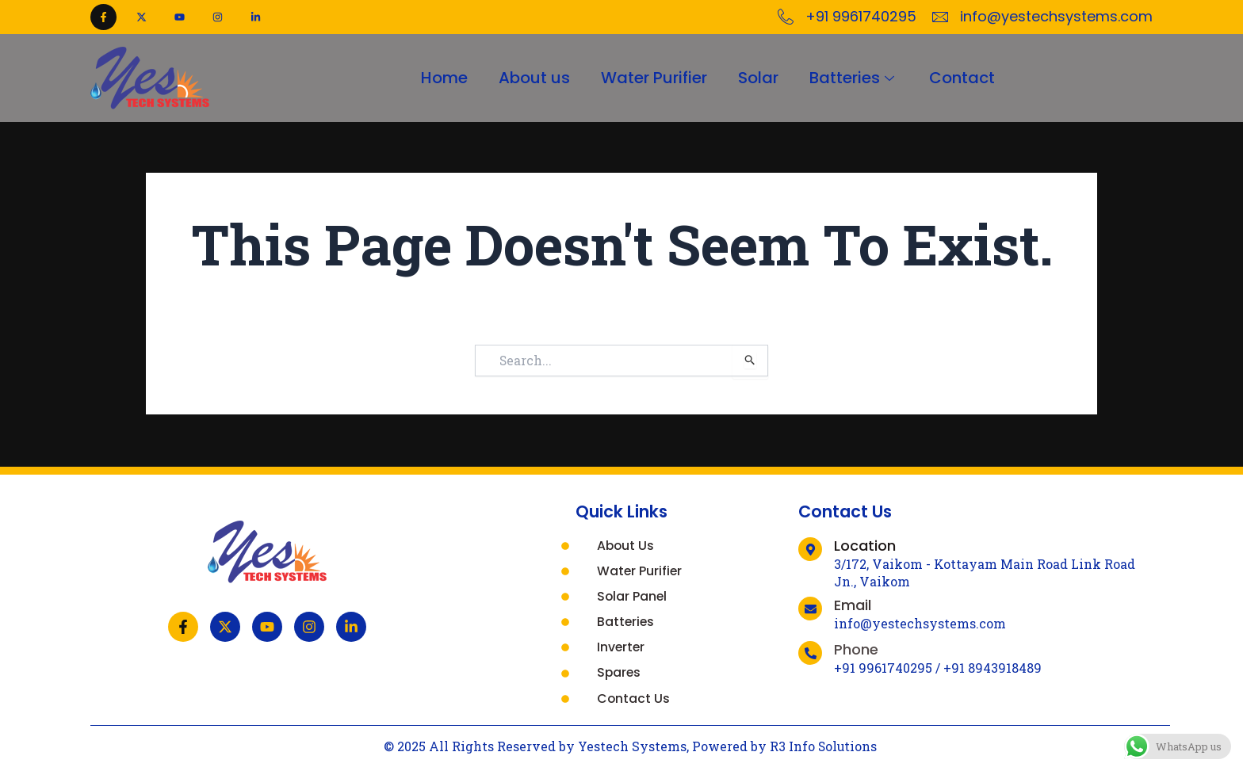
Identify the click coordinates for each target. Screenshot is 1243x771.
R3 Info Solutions (823, 746)
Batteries (855, 78)
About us (533, 78)
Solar (759, 78)
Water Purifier (654, 78)
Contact (964, 78)
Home (442, 78)
